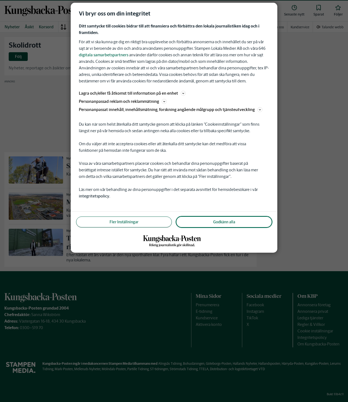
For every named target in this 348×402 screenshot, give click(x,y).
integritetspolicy (94, 196)
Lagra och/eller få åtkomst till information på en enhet (132, 93)
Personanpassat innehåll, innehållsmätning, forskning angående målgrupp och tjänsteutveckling (170, 109)
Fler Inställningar (124, 221)
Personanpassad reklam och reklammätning (123, 101)
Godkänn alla (224, 221)
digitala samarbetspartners (103, 54)
